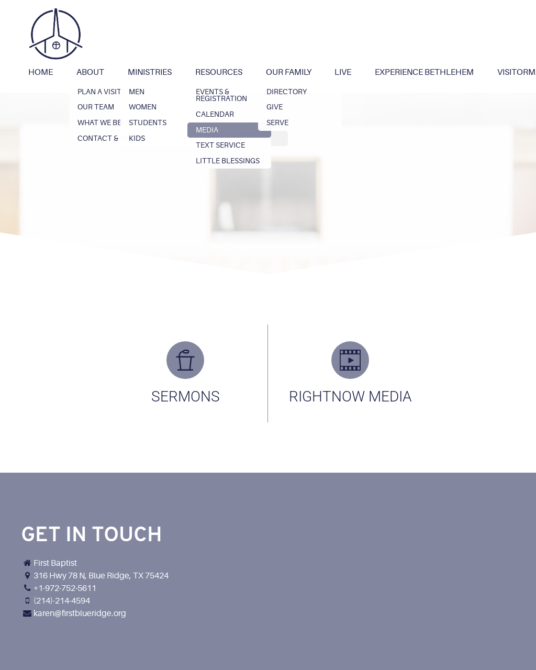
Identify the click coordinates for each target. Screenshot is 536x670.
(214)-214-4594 (62, 601)
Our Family (288, 72)
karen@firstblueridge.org (80, 613)
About (90, 72)
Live (342, 72)
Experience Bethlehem (424, 72)
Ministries (150, 72)
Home (40, 72)
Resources (218, 72)
